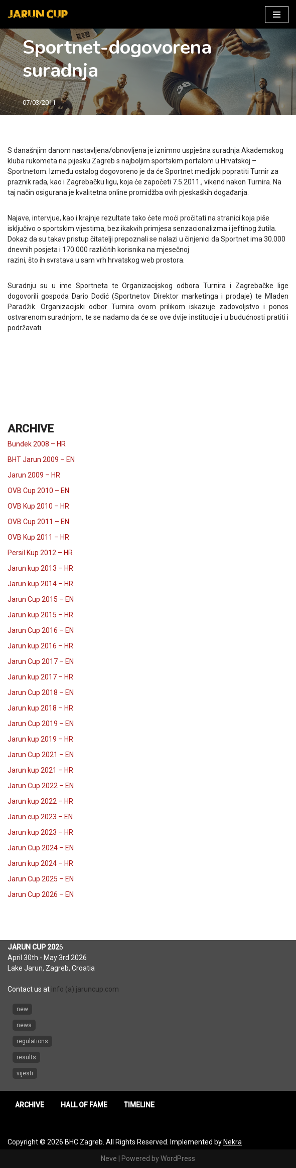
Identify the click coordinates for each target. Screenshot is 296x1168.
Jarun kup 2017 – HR (40, 677)
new (22, 1009)
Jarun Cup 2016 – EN (41, 630)
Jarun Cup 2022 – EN (41, 786)
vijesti (25, 1073)
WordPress (178, 1158)
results (26, 1057)
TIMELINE (139, 1105)
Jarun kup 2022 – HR (40, 801)
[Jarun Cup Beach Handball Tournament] (38, 14)
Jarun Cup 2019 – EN (41, 724)
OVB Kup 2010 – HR (38, 506)
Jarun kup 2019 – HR (40, 739)
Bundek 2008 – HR (37, 444)
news (24, 1025)
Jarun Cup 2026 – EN (41, 894)
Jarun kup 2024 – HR (40, 863)
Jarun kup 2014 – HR (40, 584)
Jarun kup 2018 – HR (40, 708)
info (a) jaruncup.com (85, 989)
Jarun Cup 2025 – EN (41, 879)
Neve (109, 1158)
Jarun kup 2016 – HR (40, 646)
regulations (32, 1041)
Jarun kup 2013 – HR (40, 568)
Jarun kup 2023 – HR (40, 832)
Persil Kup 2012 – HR (40, 553)
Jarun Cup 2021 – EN (41, 755)
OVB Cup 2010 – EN (38, 491)
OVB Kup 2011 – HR (38, 537)
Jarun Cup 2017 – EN (41, 661)
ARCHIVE (29, 1105)
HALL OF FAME (84, 1105)
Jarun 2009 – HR (34, 475)
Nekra (232, 1142)
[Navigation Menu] (276, 14)
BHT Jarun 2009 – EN (41, 459)
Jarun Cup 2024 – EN (41, 848)
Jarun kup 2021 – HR (40, 770)
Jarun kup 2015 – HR (40, 615)
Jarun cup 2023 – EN (40, 817)
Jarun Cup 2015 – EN (41, 599)
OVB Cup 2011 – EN (38, 522)
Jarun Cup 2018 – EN (41, 692)
